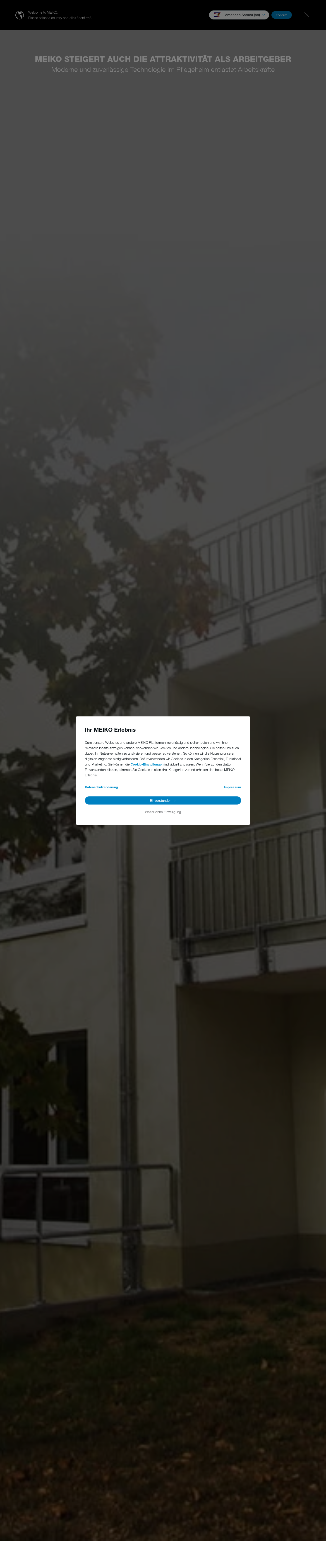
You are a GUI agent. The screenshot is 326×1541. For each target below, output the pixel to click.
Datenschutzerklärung (101, 787)
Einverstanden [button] (160, 800)
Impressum (232, 787)
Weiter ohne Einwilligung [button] (163, 812)
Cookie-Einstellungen (147, 764)
